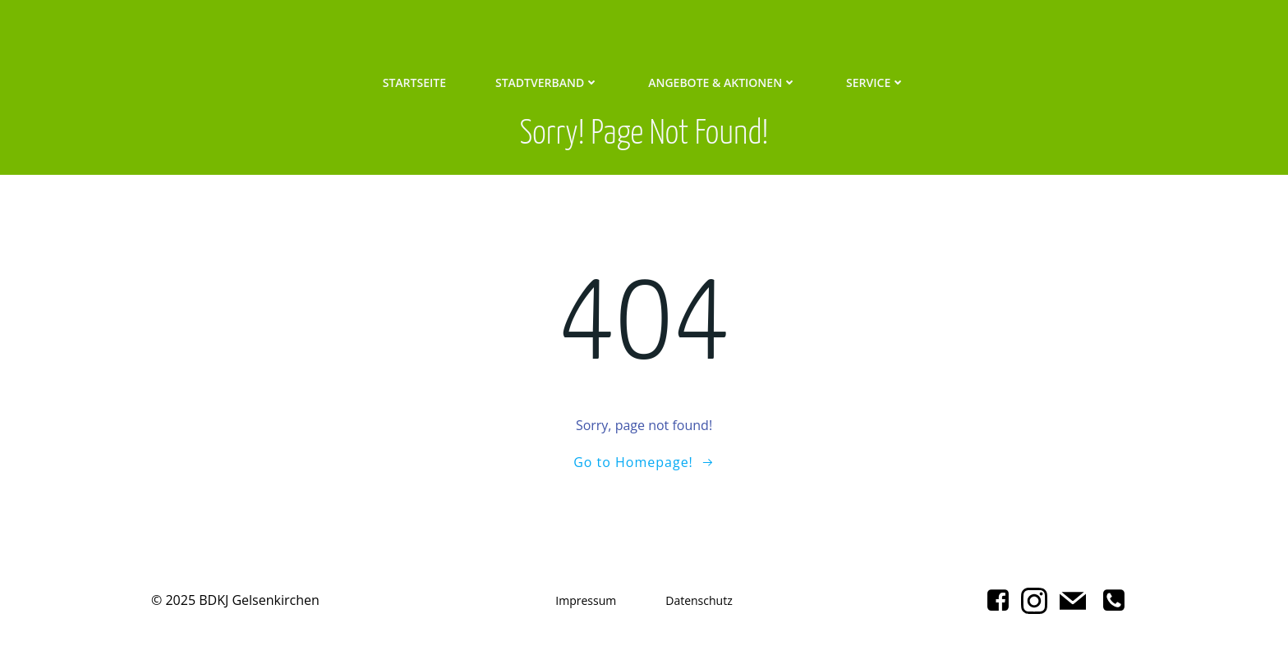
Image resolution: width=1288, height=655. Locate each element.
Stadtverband (547, 82)
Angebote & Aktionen (722, 82)
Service (875, 82)
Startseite (414, 82)
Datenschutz (698, 600)
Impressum (585, 600)
